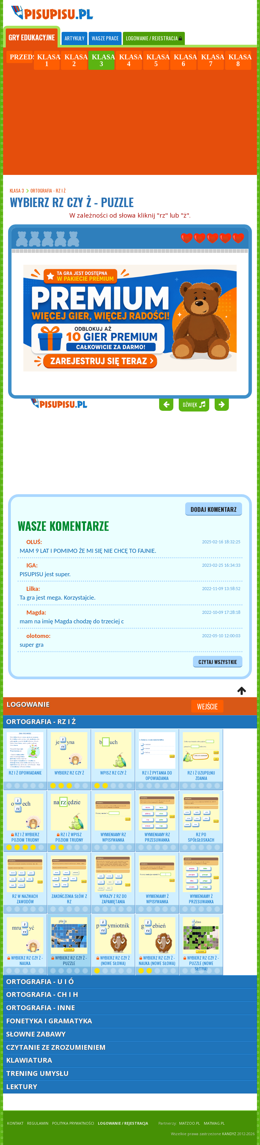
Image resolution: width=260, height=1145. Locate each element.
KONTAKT (15, 1123)
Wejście (207, 706)
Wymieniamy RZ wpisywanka (113, 818)
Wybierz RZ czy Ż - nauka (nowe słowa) (157, 941)
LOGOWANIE (154, 38)
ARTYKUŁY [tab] (74, 38)
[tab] (31, 36)
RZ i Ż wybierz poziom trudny (25, 818)
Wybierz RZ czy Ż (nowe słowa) (113, 941)
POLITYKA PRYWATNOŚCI (73, 1123)
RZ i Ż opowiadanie (25, 754)
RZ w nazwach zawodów (25, 880)
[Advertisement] (130, 121)
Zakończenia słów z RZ (69, 880)
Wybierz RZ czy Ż (69, 754)
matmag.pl (214, 1123)
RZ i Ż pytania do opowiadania (157, 756)
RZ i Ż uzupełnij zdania (201, 756)
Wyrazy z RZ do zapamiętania (113, 880)
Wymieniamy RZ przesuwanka (157, 818)
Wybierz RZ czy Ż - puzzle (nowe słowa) (201, 944)
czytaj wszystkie (217, 661)
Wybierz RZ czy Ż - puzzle (69, 941)
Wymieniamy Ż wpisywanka (157, 880)
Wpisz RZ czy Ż (113, 754)
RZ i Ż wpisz (69, 818)
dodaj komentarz (214, 509)
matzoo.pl (189, 1123)
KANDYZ (229, 1133)
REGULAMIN (37, 1123)
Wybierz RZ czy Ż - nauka (25, 941)
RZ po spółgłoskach (201, 818)
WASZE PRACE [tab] (105, 38)
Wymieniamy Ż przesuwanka (201, 880)
